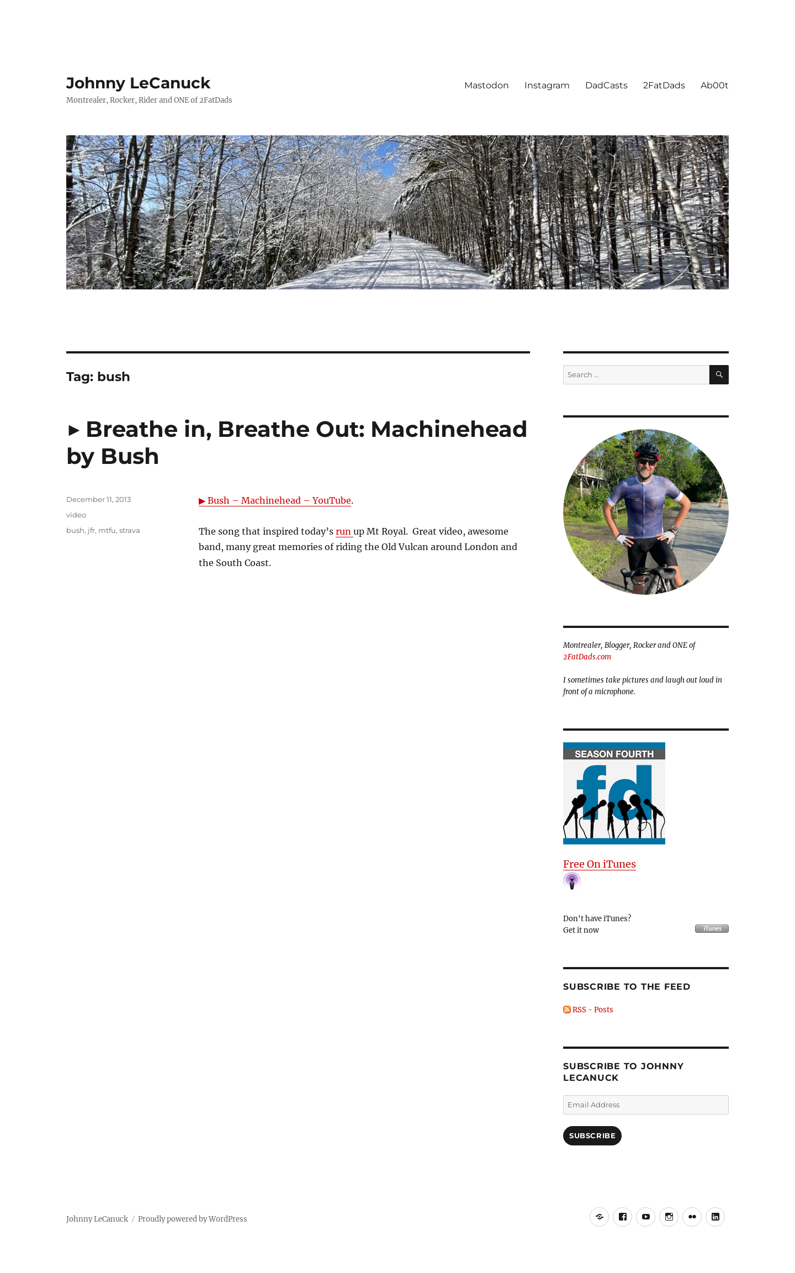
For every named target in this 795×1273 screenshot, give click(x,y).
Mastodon (486, 85)
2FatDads (664, 85)
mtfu (107, 530)
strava (129, 530)
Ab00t (715, 85)
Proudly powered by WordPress (192, 1219)
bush (75, 530)
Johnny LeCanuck (138, 82)
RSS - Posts (588, 1010)
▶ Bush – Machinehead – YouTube (275, 500)
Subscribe (592, 1135)
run (344, 531)
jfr (91, 530)
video (76, 514)
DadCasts (606, 85)
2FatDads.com (587, 657)
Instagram (547, 85)
